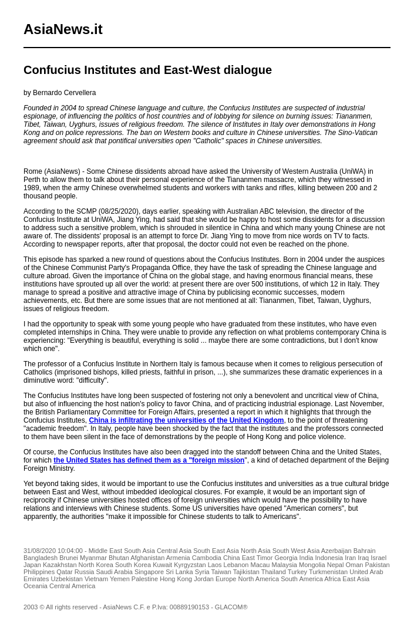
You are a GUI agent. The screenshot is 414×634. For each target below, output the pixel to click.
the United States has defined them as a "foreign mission (148, 460)
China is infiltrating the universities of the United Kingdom (186, 420)
